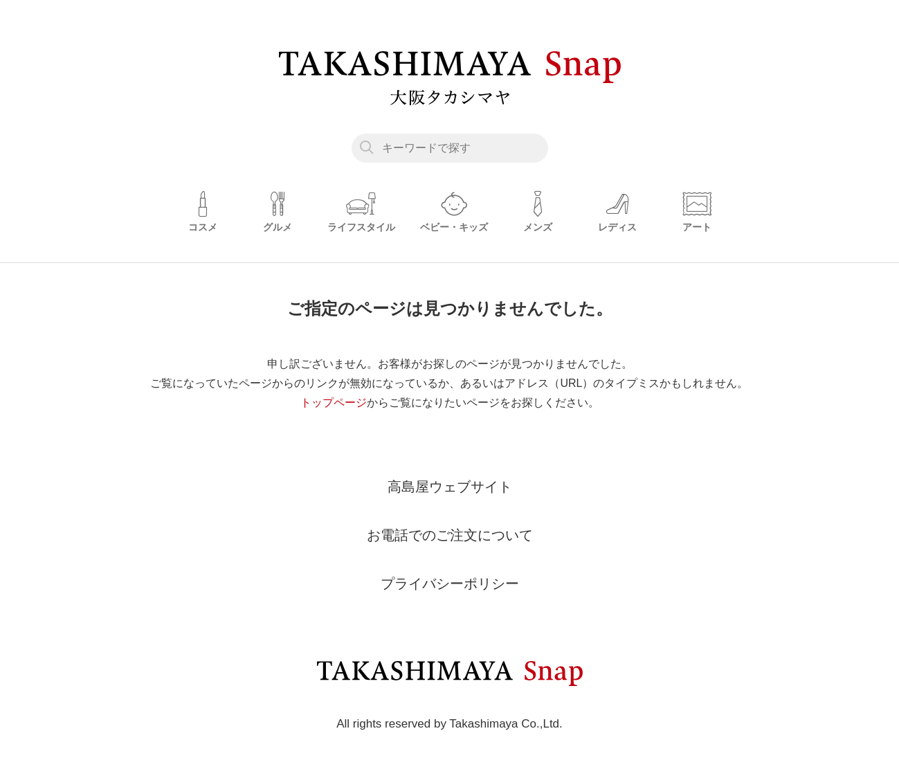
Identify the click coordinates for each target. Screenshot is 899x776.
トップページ (333, 402)
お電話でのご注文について (450, 535)
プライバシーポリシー (450, 583)
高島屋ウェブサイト (450, 486)
